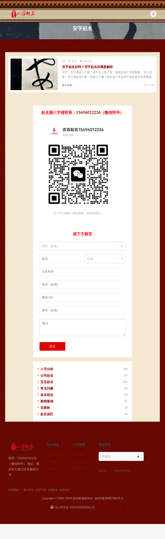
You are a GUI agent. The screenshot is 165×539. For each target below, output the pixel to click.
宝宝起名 (86, 61)
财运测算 (79, 454)
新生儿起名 (54, 454)
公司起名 (53, 461)
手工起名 (69, 61)
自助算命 (79, 468)
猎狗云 (110, 470)
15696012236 (88, 112)
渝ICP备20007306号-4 (109, 498)
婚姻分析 (79, 461)
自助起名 (53, 468)
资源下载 (41, 489)
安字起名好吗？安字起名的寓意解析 (87, 67)
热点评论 (29, 489)
